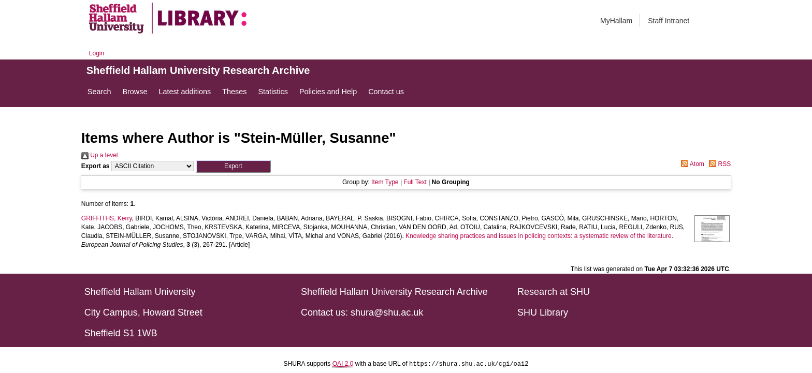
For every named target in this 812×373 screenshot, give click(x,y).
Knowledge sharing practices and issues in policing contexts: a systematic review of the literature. (539, 236)
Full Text (414, 182)
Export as (95, 166)
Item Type (384, 182)
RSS (718, 164)
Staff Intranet (668, 21)
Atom (691, 164)
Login (96, 53)
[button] (233, 166)
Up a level (99, 155)
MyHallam (616, 21)
